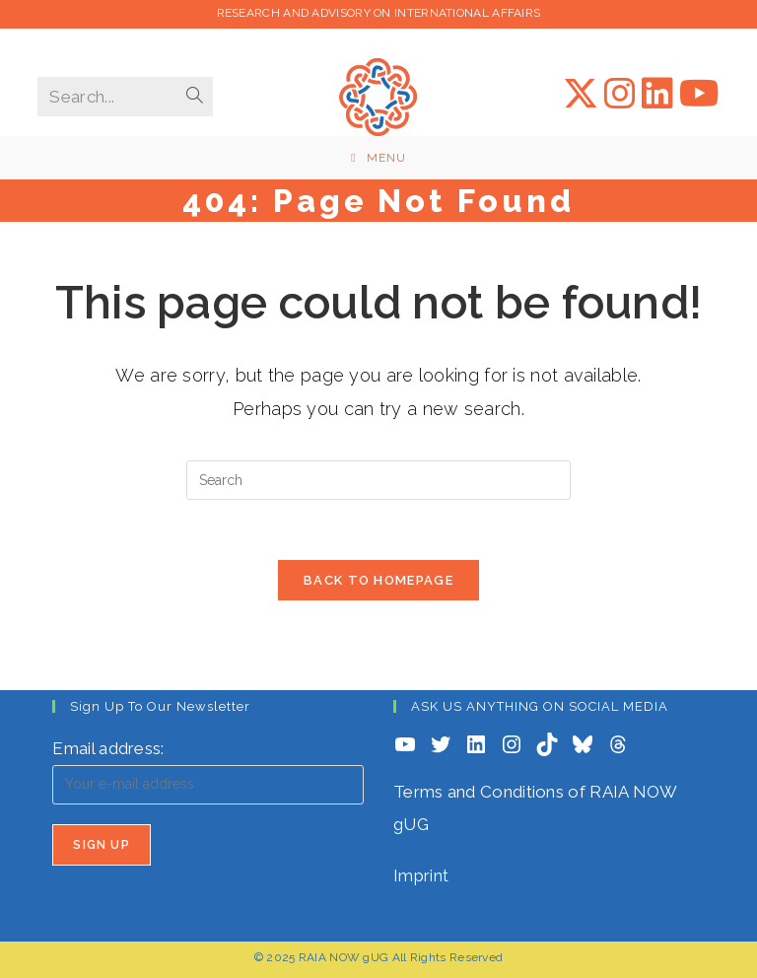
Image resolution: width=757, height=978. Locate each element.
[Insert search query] (378, 480)
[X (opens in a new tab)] (580, 93)
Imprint (420, 875)
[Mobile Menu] (378, 157)
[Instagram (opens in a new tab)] (620, 93)
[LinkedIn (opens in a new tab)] (657, 93)
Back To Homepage (378, 580)
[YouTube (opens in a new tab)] (699, 93)
